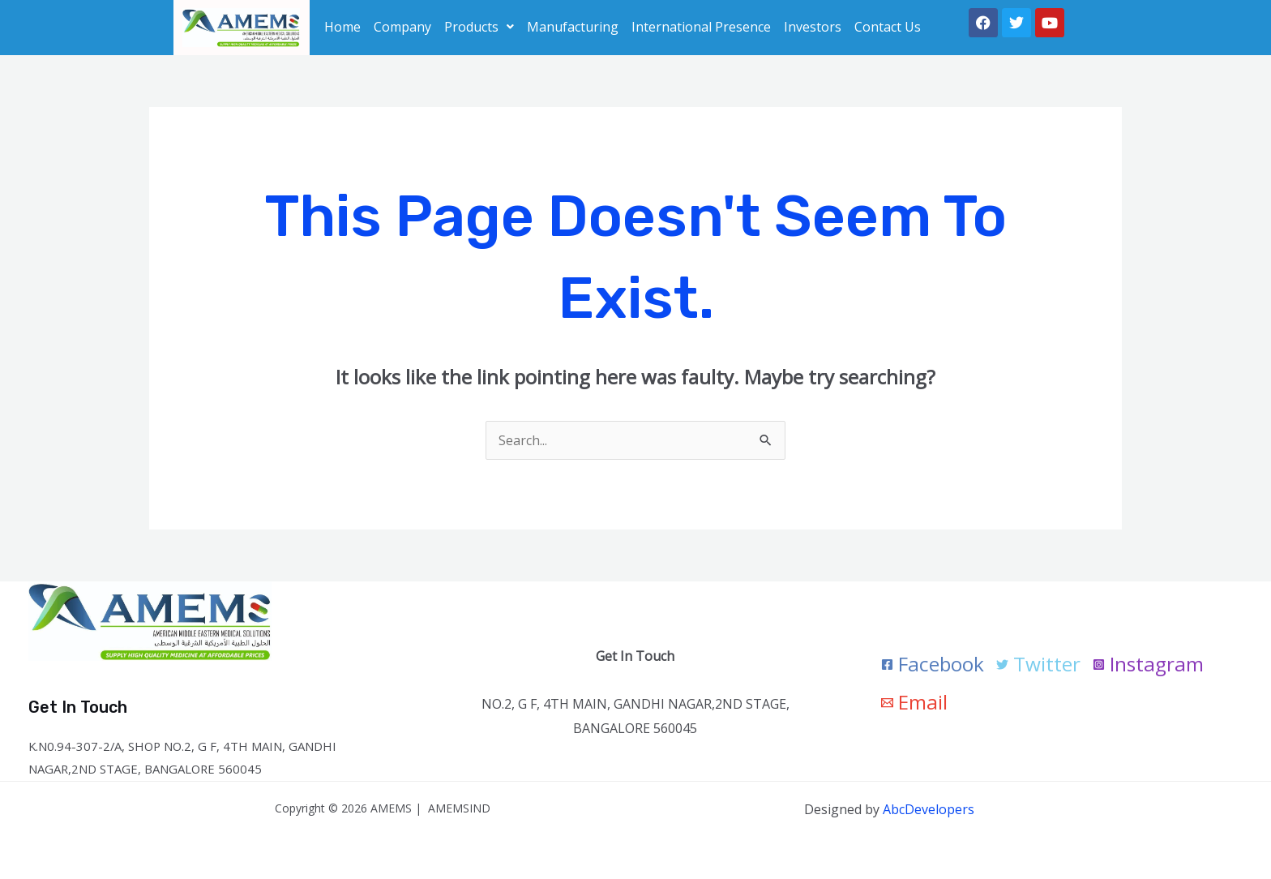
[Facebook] (933, 665)
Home (342, 27)
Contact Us (887, 27)
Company (402, 27)
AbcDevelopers (928, 809)
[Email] (914, 703)
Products (479, 27)
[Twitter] (1040, 665)
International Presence (701, 27)
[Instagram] (1151, 665)
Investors (812, 27)
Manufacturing (572, 27)
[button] (479, 26)
